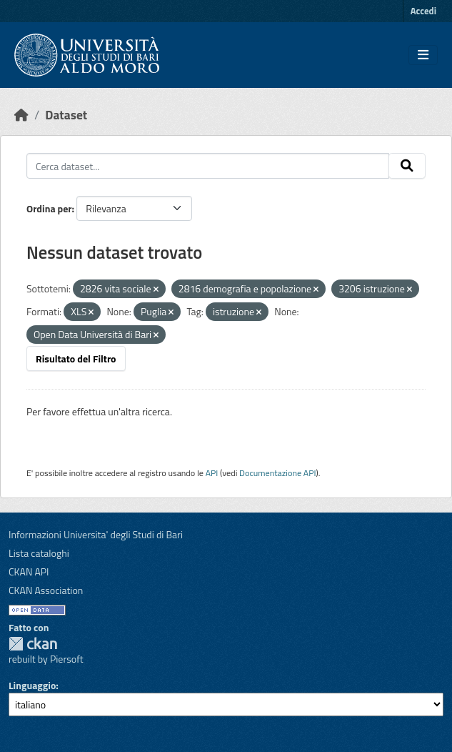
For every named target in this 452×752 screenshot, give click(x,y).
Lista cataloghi (39, 552)
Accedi (423, 11)
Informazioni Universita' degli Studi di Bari (96, 534)
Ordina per (49, 208)
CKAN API (29, 571)
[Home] (21, 114)
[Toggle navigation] (423, 55)
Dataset (66, 114)
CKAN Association (46, 590)
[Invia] (407, 166)
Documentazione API (277, 473)
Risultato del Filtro (76, 358)
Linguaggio (32, 685)
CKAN (33, 643)
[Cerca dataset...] (207, 166)
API (212, 473)
